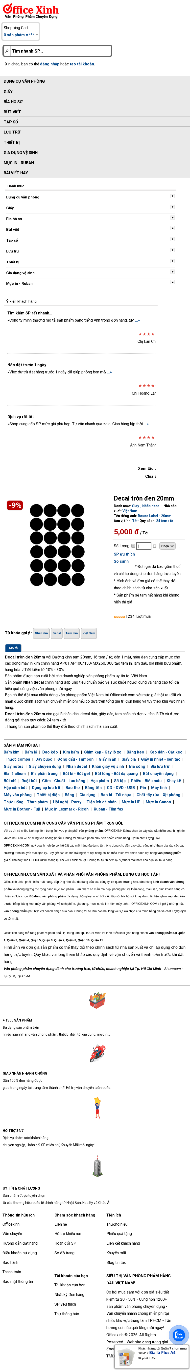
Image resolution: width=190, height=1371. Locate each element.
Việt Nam (129, 511)
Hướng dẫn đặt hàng (20, 1243)
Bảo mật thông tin (17, 1281)
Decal (57, 633)
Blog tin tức (116, 1262)
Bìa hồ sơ (13, 101)
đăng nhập (49, 64)
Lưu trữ (12, 132)
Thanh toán (11, 1272)
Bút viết (12, 112)
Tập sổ (11, 122)
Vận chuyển (12, 1233)
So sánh (121, 561)
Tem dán (72, 633)
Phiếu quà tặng (119, 1233)
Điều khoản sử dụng (19, 1253)
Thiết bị (12, 142)
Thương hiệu (116, 1224)
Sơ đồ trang (64, 1253)
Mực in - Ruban (19, 162)
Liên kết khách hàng (123, 1243)
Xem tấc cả (148, 468)
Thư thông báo (66, 1314)
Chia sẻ (152, 476)
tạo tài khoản (82, 64)
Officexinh (11, 1224)
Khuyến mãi (116, 1253)
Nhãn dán (41, 633)
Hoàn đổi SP (65, 1243)
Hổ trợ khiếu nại (67, 1233)
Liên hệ (60, 1224)
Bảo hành (10, 1262)
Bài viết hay (16, 173)
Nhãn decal (151, 506)
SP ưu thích (124, 554)
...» (137, 320)
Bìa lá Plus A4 (162, 1352)
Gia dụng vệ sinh (21, 152)
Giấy (8, 91)
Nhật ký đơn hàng (69, 1294)
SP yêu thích (65, 1304)
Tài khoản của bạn (69, 1285)
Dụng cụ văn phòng (24, 81)
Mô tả (13, 648)
